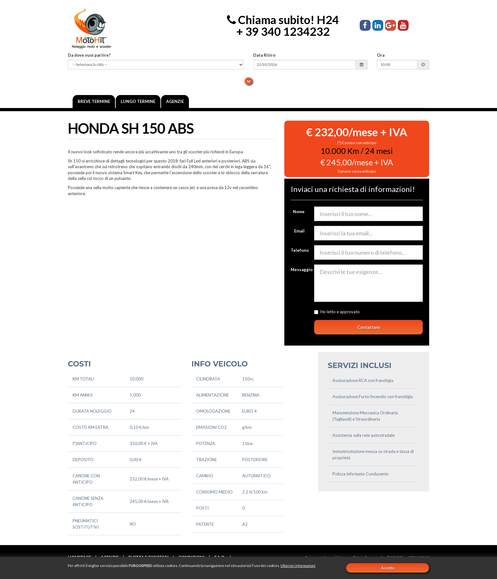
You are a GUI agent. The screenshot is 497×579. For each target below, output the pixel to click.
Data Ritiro (264, 55)
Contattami (368, 327)
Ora (380, 55)
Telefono (300, 250)
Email (299, 230)
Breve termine (94, 101)
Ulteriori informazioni (298, 565)
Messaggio (300, 269)
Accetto (387, 567)
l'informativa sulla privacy (384, 311)
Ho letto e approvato (361, 311)
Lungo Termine (138, 101)
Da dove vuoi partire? (89, 55)
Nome (299, 211)
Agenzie (175, 101)
